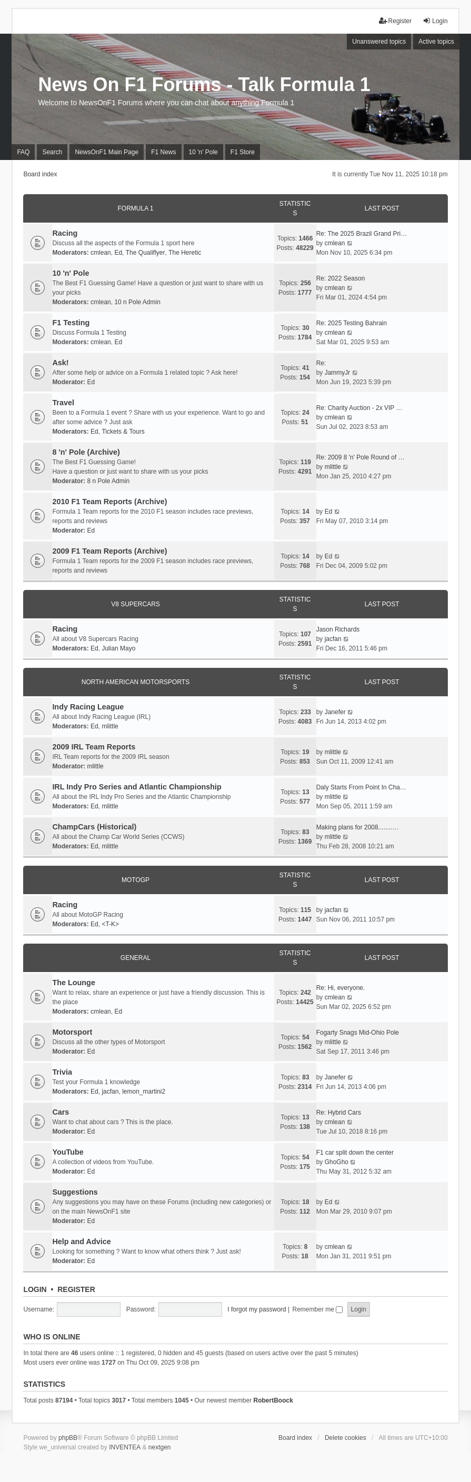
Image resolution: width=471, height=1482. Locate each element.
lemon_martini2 (143, 1091)
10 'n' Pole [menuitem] (203, 152)
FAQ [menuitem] (23, 152)
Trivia (62, 1072)
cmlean (101, 252)
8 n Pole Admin (108, 481)
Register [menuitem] (395, 21)
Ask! (60, 362)
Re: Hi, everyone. (340, 988)
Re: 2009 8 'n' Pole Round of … (360, 457)
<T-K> (110, 924)
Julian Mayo (118, 648)
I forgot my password (256, 1309)
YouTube (67, 1152)
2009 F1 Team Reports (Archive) (109, 551)
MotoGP (135, 880)
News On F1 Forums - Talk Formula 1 (204, 84)
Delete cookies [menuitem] (345, 1437)
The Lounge (73, 982)
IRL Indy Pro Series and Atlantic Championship (136, 787)
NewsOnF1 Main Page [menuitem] (106, 152)
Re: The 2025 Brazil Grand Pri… (361, 233)
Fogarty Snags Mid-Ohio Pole (357, 1032)
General (136, 958)
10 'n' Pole (70, 273)
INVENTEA (125, 1447)
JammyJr (337, 372)
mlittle (333, 466)
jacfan (333, 639)
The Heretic (184, 252)
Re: (321, 363)
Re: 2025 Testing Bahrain (351, 323)
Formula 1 (135, 208)
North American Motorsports (135, 682)
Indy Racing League (88, 707)
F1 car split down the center (355, 1152)
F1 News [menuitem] (163, 152)
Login (34, 1289)
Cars (60, 1112)
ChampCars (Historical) (94, 827)
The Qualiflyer (145, 252)
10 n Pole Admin (137, 302)
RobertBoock (273, 1400)
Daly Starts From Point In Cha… (361, 787)
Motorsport (72, 1032)
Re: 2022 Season (340, 278)
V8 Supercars (135, 604)
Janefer (335, 712)
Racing (64, 233)
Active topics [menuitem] (436, 41)
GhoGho (336, 1162)
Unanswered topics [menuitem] (379, 41)
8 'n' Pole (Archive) (85, 452)
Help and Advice (81, 1241)
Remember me (318, 1309)
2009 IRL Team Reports (93, 747)
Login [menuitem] (435, 21)
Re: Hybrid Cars (338, 1112)
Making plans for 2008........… (357, 827)
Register (76, 1289)
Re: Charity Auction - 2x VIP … (359, 408)
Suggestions (74, 1192)
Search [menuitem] (52, 152)
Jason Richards (338, 629)
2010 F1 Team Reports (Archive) (109, 501)
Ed (118, 252)
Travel (63, 402)
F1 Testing (70, 322)
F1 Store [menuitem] (243, 152)
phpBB (67, 1437)
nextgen (159, 1447)
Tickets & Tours (123, 431)
